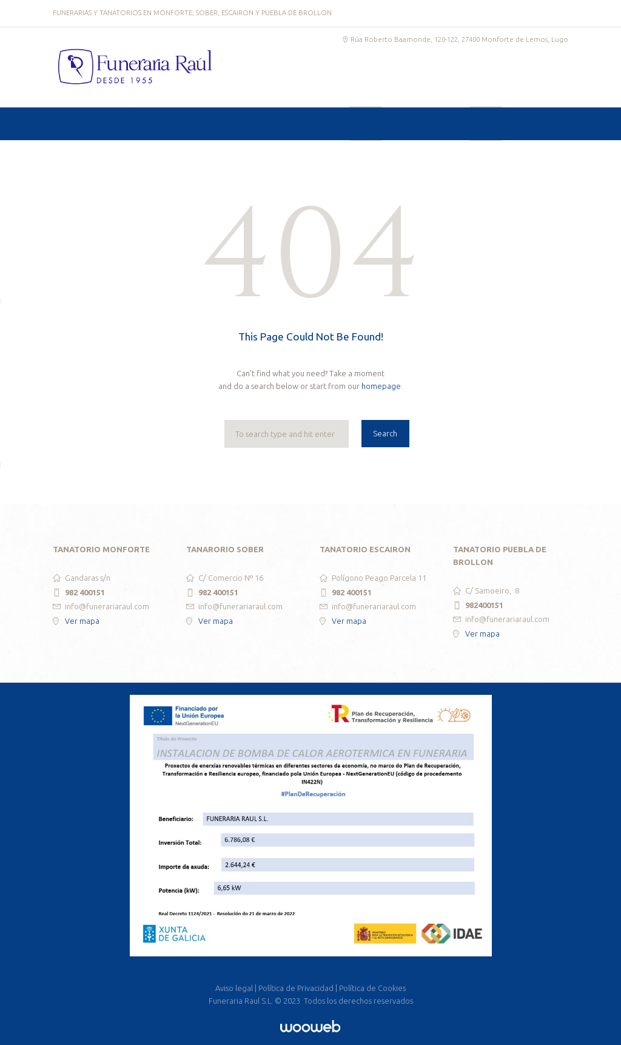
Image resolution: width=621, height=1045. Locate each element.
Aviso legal (234, 988)
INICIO (88, 157)
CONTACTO (525, 157)
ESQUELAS (449, 157)
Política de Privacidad (296, 988)
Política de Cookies (372, 988)
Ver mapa (82, 621)
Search (385, 433)
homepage (381, 386)
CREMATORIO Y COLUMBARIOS (340, 157)
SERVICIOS (155, 157)
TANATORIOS (226, 157)
